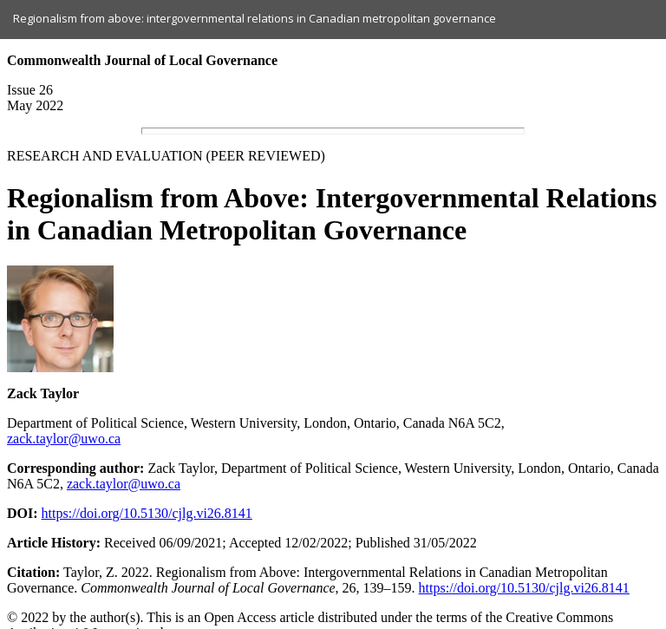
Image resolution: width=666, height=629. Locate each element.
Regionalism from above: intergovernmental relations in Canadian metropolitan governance (254, 18)
